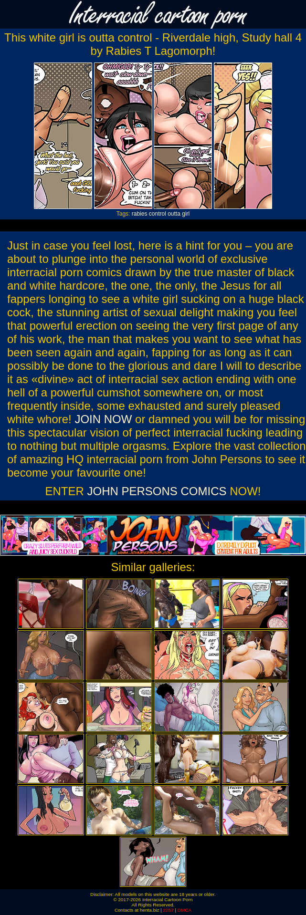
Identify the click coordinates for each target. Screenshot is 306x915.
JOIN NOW (103, 419)
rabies (140, 213)
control (157, 213)
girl (186, 213)
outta (174, 213)
